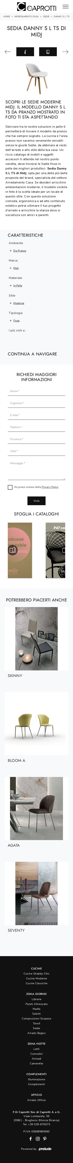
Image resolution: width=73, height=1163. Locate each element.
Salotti (36, 1014)
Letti (36, 1049)
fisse (16, 321)
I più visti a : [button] (17, 331)
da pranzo (19, 251)
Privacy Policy (50, 487)
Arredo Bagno (36, 1033)
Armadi (36, 1059)
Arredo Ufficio (36, 1100)
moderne (18, 303)
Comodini (36, 1054)
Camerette (36, 1063)
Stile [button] (12, 296)
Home (7, 16)
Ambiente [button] (16, 243)
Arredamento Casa (26, 16)
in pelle (17, 285)
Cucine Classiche (36, 983)
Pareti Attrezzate (37, 1004)
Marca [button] (13, 261)
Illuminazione (36, 1079)
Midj (16, 268)
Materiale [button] (15, 278)
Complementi (36, 1084)
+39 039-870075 (39, 1124)
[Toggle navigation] (66, 7)
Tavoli (36, 1023)
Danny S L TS (61, 16)
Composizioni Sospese (36, 1018)
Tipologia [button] (16, 313)
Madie (36, 1009)
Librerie (36, 999)
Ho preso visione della (36, 487)
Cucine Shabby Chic (36, 973)
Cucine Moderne (36, 978)
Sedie (46, 16)
